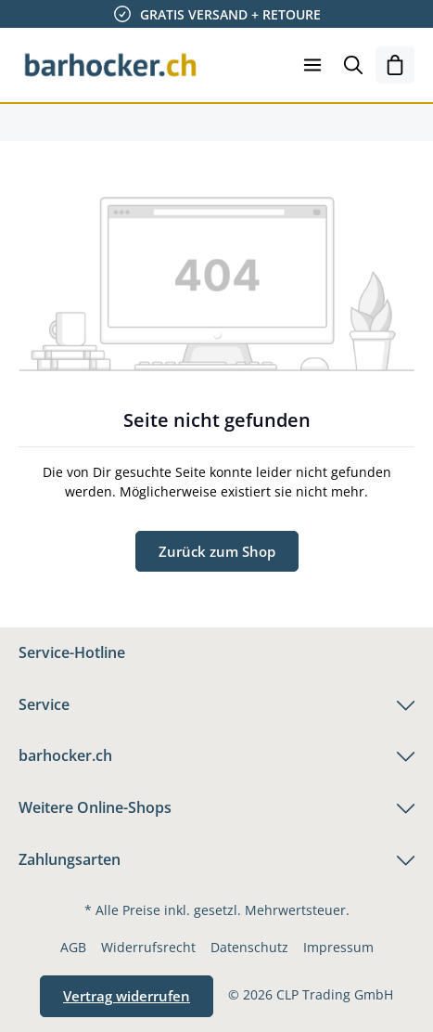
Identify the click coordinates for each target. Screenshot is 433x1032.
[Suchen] (353, 65)
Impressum (338, 947)
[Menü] (312, 65)
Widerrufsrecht (148, 947)
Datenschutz (249, 947)
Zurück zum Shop (217, 551)
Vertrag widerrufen (126, 996)
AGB (73, 947)
